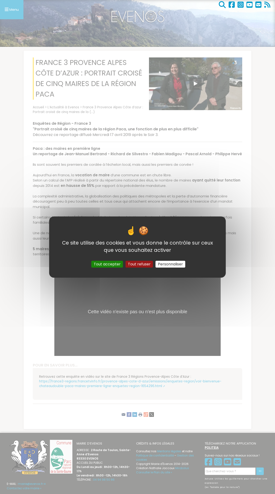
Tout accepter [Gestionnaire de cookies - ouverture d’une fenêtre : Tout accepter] (107, 264)
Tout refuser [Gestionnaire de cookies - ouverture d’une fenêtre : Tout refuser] (139, 264)
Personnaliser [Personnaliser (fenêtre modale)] (170, 264)
